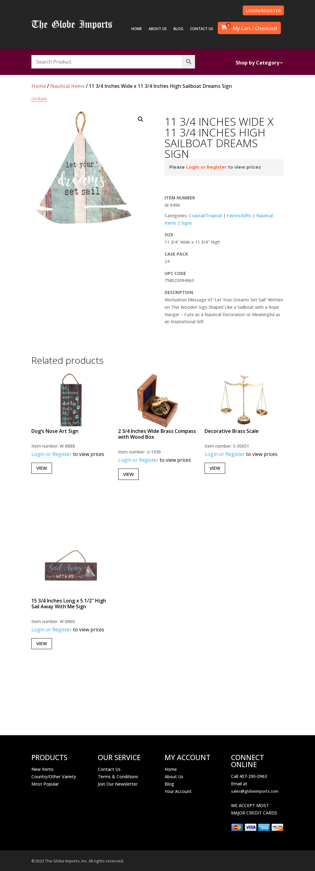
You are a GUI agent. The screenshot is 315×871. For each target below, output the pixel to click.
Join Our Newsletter (118, 784)
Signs (186, 223)
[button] (140, 119)
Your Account (178, 791)
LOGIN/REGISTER (263, 11)
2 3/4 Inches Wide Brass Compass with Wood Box (157, 434)
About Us (174, 776)
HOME (136, 29)
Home (38, 86)
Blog (169, 784)
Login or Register (206, 167)
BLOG (178, 29)
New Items (42, 769)
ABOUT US (158, 29)
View (41, 468)
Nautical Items (67, 86)
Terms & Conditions (118, 776)
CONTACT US (201, 29)
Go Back (39, 98)
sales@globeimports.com (254, 791)
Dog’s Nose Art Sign (54, 431)
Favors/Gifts (239, 215)
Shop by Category (257, 63)
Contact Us (109, 769)
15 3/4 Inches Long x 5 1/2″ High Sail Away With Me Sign (68, 603)
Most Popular (45, 784)
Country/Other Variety (53, 776)
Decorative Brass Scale (232, 431)
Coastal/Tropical (205, 215)
